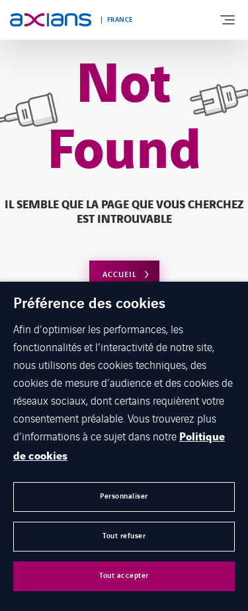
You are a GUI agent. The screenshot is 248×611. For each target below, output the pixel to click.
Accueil (120, 274)
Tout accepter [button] (124, 576)
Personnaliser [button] (124, 496)
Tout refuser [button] (124, 536)
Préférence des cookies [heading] (89, 304)
